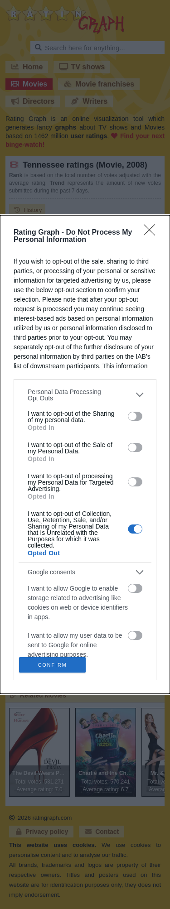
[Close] (152, 230)
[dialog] (85, 454)
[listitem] (85, 392)
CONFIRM (55, 664)
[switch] (135, 413)
